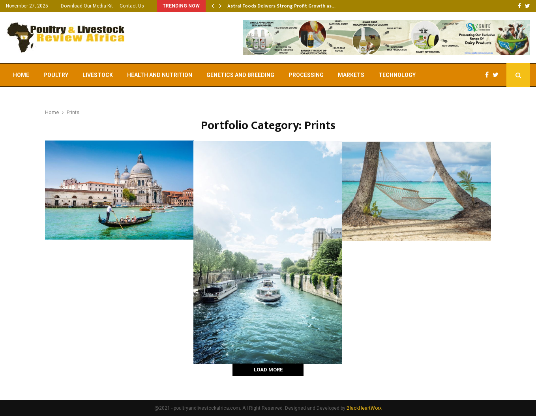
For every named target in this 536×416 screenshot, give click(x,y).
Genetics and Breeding (240, 75)
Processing (306, 75)
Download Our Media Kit (87, 6)
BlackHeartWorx (364, 408)
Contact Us (132, 6)
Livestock (97, 75)
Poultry (55, 75)
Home (21, 75)
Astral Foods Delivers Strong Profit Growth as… (281, 6)
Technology (397, 75)
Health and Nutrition (159, 75)
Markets (351, 75)
